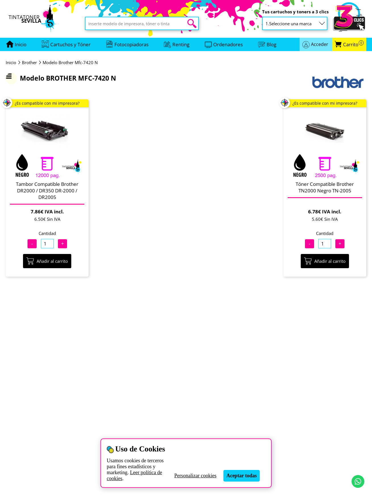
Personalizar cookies (195, 475)
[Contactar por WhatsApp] (358, 481)
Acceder (319, 44)
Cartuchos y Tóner (70, 44)
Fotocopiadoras (131, 44)
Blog (271, 44)
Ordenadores (228, 44)
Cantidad (47, 233)
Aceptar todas (241, 475)
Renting (180, 44)
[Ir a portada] (20, 44)
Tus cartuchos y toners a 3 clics (295, 11)
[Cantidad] (47, 243)
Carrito (353, 44)
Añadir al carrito (47, 261)
